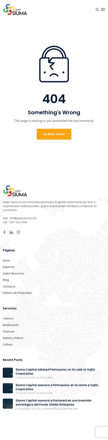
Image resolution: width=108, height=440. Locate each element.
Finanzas (9, 331)
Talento (8, 318)
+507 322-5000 (18, 222)
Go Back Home (54, 134)
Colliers (8, 344)
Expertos (9, 267)
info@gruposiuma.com (23, 218)
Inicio (6, 260)
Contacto (9, 286)
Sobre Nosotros (13, 273)
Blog (6, 280)
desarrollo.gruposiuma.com (61, 408)
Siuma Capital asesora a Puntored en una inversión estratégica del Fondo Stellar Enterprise (53, 402)
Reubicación (11, 325)
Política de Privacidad (17, 293)
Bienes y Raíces (13, 338)
